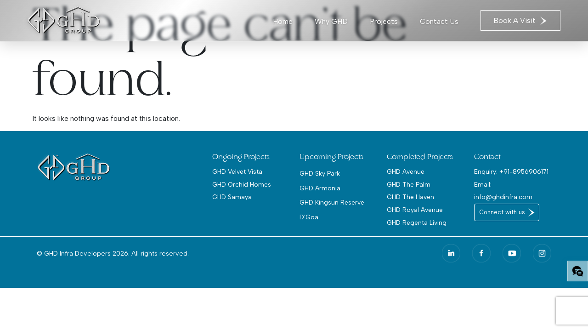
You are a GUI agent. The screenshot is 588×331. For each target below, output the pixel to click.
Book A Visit (520, 20)
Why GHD (331, 21)
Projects (384, 21)
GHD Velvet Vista (237, 171)
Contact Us (439, 21)
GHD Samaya (232, 196)
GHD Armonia (320, 188)
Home (283, 21)
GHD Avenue (405, 171)
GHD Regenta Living (417, 222)
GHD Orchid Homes (241, 184)
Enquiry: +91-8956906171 (511, 171)
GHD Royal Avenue (415, 209)
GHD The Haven (410, 196)
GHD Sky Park (320, 173)
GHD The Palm (408, 184)
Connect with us (502, 212)
